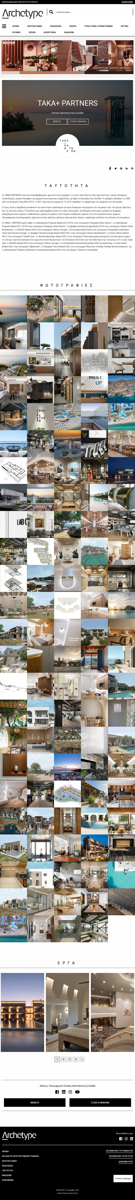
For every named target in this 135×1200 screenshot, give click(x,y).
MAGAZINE (69, 32)
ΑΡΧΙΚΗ (15, 26)
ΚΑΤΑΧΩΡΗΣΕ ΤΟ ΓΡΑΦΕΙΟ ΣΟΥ (119, 1151)
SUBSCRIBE (127, 2)
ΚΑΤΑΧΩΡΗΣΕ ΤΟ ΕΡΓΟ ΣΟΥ (121, 1156)
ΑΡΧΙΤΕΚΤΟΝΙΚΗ (34, 26)
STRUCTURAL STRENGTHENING (98, 26)
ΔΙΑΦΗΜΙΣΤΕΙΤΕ (126, 1162)
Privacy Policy (62, 1193)
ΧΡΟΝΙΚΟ (16, 32)
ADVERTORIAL (50, 32)
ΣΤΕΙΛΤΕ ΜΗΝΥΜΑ (78, 121)
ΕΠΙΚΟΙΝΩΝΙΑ (8, 1180)
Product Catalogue (123, 1178)
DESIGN (32, 32)
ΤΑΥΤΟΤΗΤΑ (7, 1170)
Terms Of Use (73, 1193)
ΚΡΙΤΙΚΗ (124, 26)
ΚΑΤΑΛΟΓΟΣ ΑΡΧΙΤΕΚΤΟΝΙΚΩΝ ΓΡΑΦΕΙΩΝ (20, 1156)
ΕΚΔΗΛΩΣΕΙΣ (55, 26)
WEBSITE (57, 121)
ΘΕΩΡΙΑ (72, 26)
